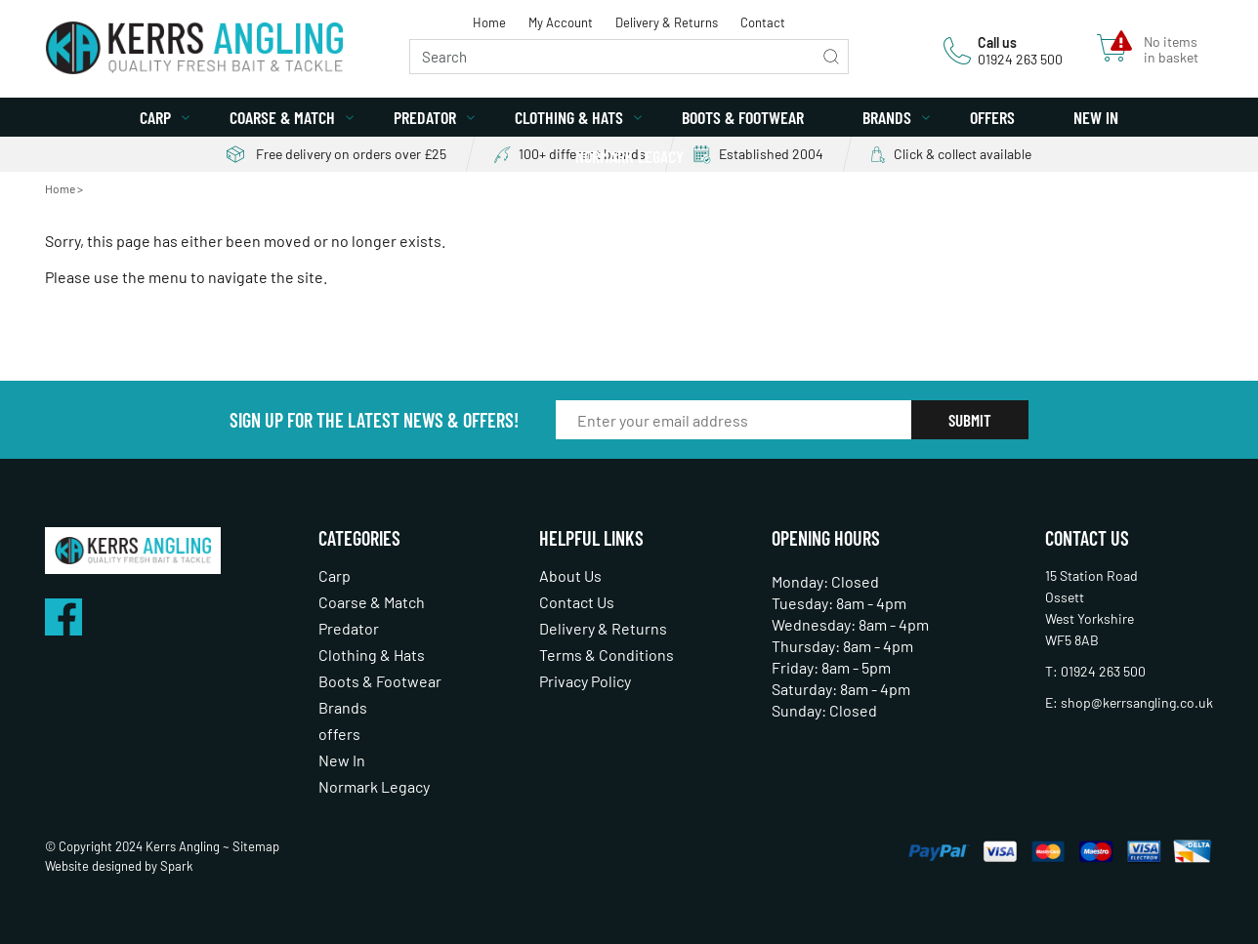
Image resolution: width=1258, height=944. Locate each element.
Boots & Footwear (743, 117)
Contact (762, 22)
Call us (997, 42)
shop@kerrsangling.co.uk (1137, 702)
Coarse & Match (282, 117)
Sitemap (255, 846)
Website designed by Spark (119, 866)
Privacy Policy (585, 681)
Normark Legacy (629, 156)
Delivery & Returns (666, 22)
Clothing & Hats (569, 117)
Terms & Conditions (606, 654)
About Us (570, 575)
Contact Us (576, 602)
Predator (425, 117)
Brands (886, 117)
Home (489, 22)
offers (992, 117)
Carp (155, 117)
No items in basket (1171, 49)
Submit (969, 420)
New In (1095, 117)
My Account (560, 22)
